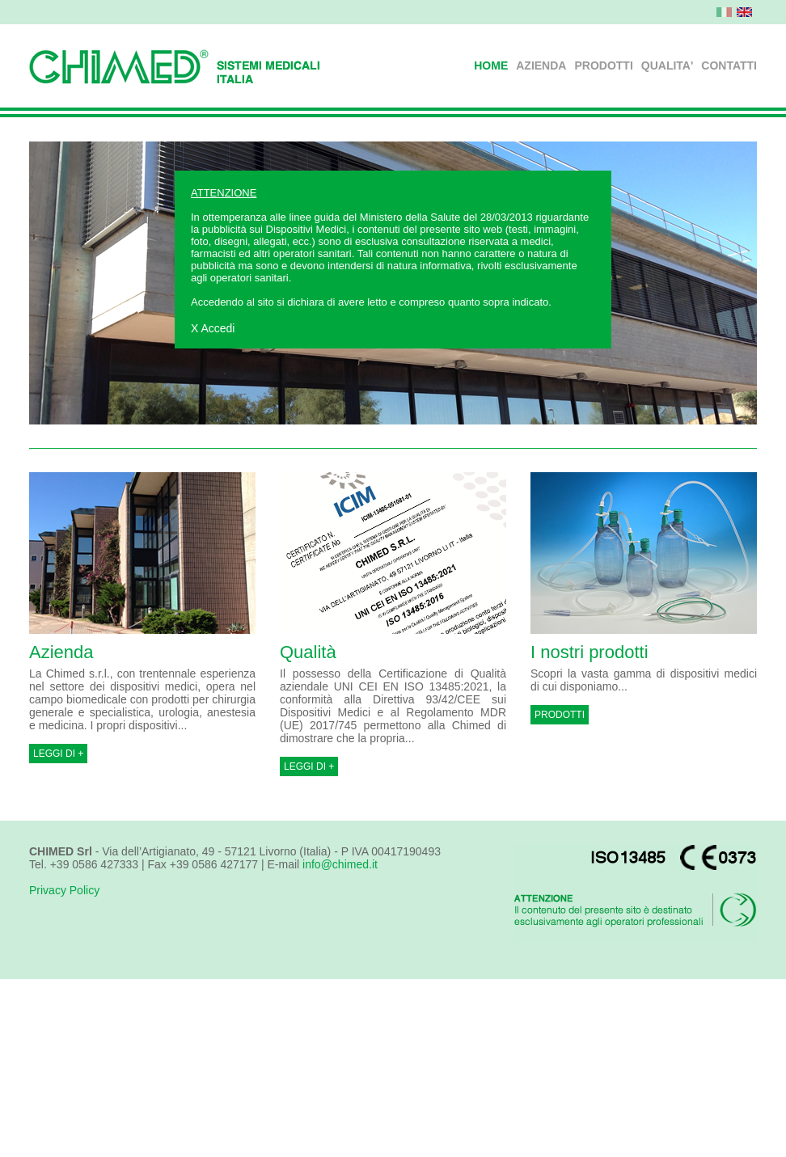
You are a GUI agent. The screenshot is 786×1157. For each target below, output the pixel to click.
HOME (491, 65)
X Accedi (213, 328)
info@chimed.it (340, 864)
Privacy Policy (64, 890)
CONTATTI (729, 65)
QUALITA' (667, 65)
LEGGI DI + (58, 753)
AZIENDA (541, 65)
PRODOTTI (603, 65)
